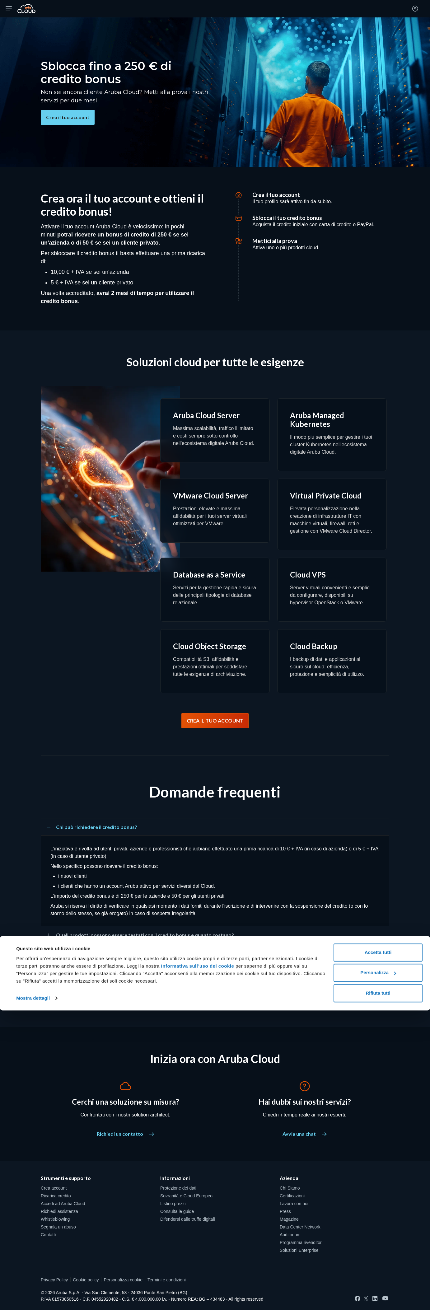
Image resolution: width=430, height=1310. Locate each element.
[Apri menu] (8, 9)
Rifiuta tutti (378, 1292)
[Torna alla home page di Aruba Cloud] (26, 9)
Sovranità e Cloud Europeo (186, 1195)
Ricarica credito (56, 1195)
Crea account (54, 1188)
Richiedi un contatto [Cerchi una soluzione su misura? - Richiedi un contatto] (125, 1133)
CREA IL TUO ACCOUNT (215, 720)
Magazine (289, 1219)
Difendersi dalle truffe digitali (187, 1219)
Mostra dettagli (33, 1297)
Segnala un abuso (58, 1226)
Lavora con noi (294, 1203)
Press (285, 1211)
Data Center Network (300, 1226)
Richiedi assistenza (59, 1211)
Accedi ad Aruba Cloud (63, 1203)
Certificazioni (292, 1195)
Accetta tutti (378, 1252)
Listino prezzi (173, 1203)
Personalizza (378, 1272)
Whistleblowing (55, 1219)
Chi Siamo (290, 1188)
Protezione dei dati (178, 1188)
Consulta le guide (177, 1211)
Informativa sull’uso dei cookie (197, 1265)
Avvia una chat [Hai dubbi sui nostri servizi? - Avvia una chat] (305, 1133)
